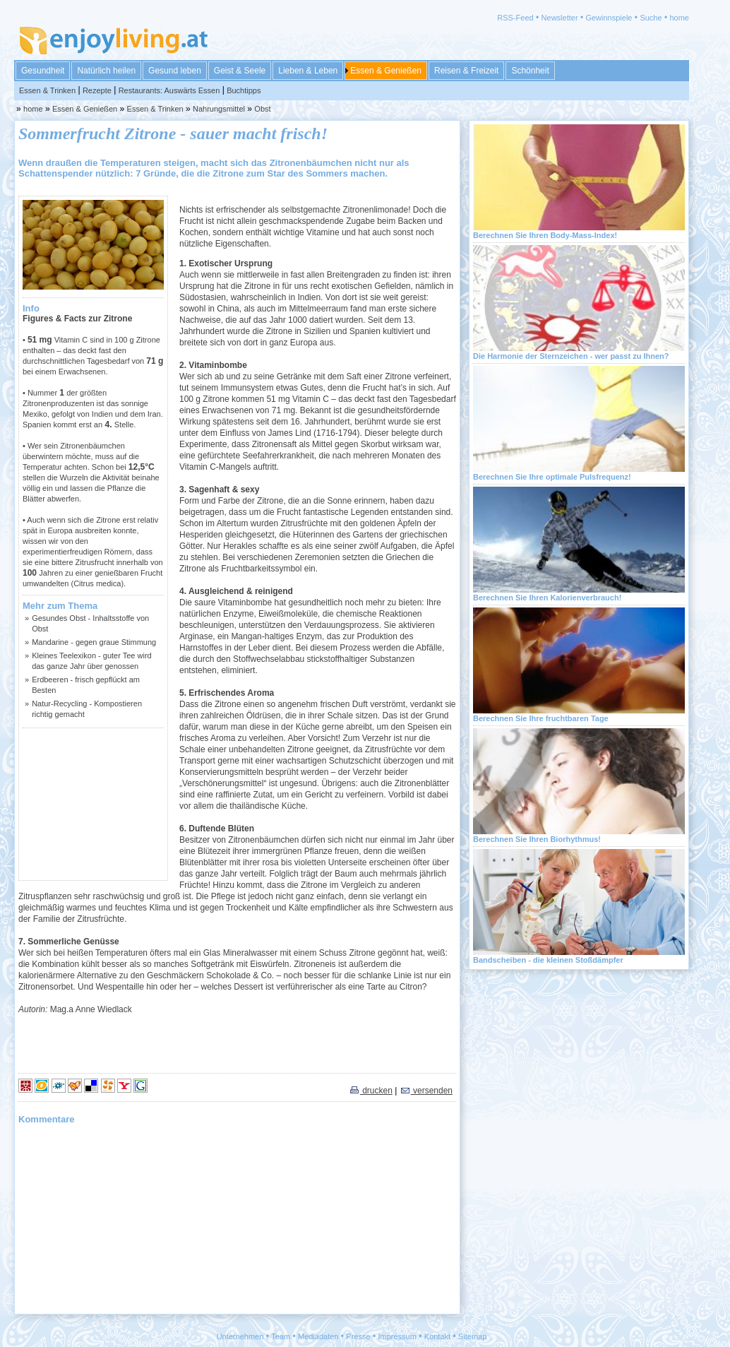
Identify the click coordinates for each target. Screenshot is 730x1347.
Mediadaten (318, 1336)
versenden (426, 1091)
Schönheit (530, 71)
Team (280, 1336)
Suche (651, 17)
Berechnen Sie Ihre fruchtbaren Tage (541, 718)
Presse (358, 1336)
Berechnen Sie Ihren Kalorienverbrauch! (547, 597)
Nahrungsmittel (219, 109)
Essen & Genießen (385, 71)
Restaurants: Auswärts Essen (169, 90)
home (679, 17)
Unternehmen (240, 1336)
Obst (262, 109)
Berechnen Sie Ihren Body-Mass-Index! (545, 235)
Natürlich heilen (106, 71)
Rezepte (97, 90)
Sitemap (472, 1336)
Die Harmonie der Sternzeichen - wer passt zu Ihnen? (571, 356)
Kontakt (437, 1336)
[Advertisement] (93, 803)
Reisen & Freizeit (466, 71)
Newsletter (559, 17)
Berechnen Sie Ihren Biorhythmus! (537, 839)
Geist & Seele (239, 71)
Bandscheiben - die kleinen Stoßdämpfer (548, 960)
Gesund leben (174, 71)
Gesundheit (42, 71)
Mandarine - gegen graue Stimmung (94, 642)
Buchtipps (244, 90)
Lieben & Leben (307, 71)
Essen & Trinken (47, 90)
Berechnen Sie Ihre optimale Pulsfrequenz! (552, 477)
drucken (371, 1091)
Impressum (397, 1336)
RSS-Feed (515, 17)
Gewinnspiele (608, 17)
